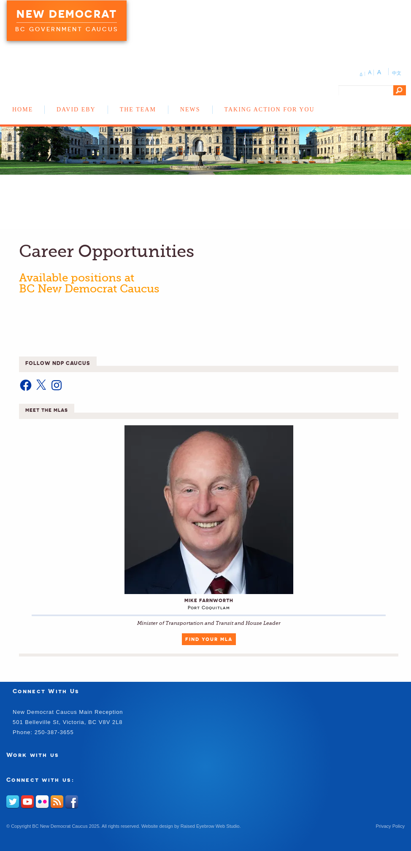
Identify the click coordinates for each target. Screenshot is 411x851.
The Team (138, 109)
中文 (396, 73)
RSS (57, 801)
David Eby (76, 109)
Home (22, 109)
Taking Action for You (269, 109)
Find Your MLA (209, 639)
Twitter (12, 801)
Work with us (32, 754)
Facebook (71, 801)
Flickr (42, 801)
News (190, 109)
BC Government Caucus (66, 29)
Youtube (27, 801)
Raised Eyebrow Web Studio (210, 826)
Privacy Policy (390, 826)
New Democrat (66, 14)
